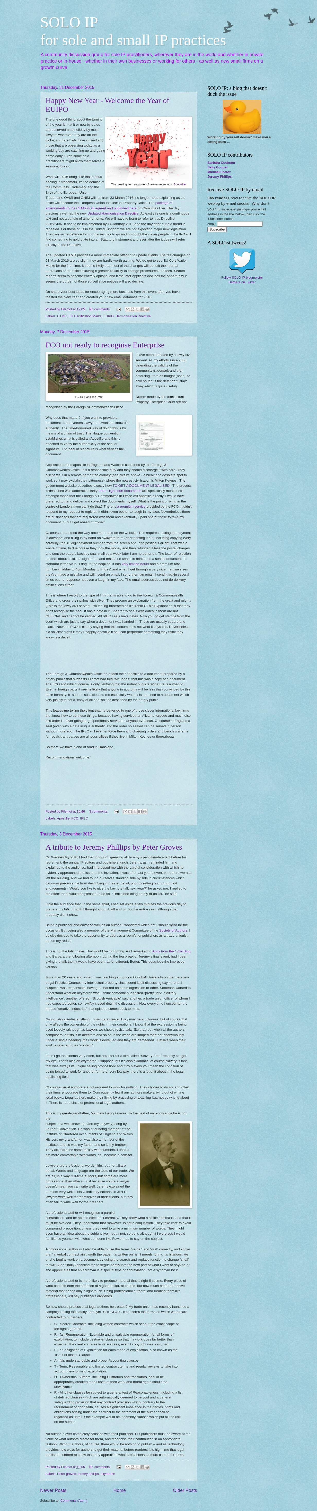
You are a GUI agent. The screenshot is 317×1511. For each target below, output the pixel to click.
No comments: (100, 309)
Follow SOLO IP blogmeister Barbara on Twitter (242, 280)
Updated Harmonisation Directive (112, 213)
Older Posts (185, 1490)
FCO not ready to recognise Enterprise (105, 344)
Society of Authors (173, 930)
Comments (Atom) (73, 1501)
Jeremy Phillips (219, 176)
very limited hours (135, 564)
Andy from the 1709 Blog (171, 951)
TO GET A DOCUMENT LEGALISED (141, 486)
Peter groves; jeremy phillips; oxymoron (86, 1474)
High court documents (124, 491)
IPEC (84, 818)
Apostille (63, 818)
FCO (74, 818)
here (102, 491)
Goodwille (179, 184)
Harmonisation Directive (133, 316)
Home (119, 1490)
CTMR (62, 316)
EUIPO (108, 316)
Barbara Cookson (221, 163)
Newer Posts (53, 1490)
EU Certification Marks (84, 316)
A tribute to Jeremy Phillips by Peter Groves (114, 847)
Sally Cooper (217, 167)
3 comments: (99, 811)
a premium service (131, 506)
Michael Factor (219, 172)
